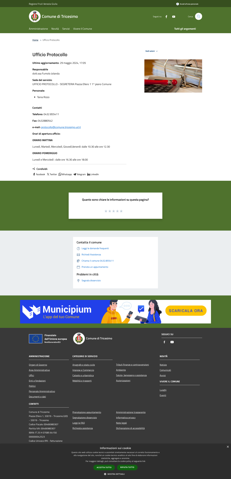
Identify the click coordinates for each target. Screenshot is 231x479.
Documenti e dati (37, 396)
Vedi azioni (152, 51)
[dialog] (115, 461)
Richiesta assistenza (82, 428)
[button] (115, 474)
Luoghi (163, 390)
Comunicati (165, 370)
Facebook (38, 174)
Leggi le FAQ (78, 423)
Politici (32, 386)
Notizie (163, 365)
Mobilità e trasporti (82, 380)
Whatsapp (65, 174)
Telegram (79, 174)
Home (35, 40)
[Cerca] (198, 16)
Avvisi (163, 375)
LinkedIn (93, 174)
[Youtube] (172, 16)
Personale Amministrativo (42, 391)
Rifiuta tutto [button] (127, 467)
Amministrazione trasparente (131, 412)
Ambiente (121, 370)
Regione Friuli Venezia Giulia (43, 4)
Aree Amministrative (39, 370)
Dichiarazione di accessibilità (130, 428)
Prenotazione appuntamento (86, 412)
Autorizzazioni (123, 380)
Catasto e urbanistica (83, 375)
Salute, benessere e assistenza (131, 375)
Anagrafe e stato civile (83, 365)
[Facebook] (165, 16)
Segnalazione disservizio (84, 417)
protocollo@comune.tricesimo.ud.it (61, 127)
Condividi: (40, 169)
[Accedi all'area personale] (187, 3)
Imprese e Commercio (83, 370)
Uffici (31, 375)
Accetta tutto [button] (104, 467)
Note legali (121, 423)
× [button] (228, 447)
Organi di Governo (38, 365)
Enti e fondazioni (37, 380)
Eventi (163, 395)
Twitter (51, 174)
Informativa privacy (126, 417)
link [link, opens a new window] (143, 461)
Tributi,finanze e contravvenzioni (132, 364)
